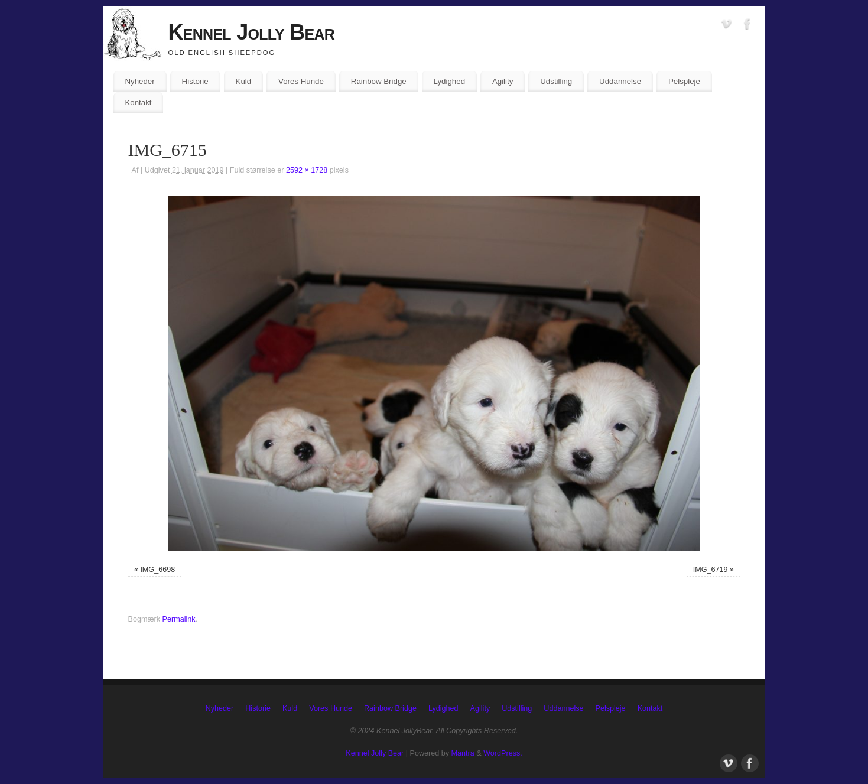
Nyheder (139, 81)
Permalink (179, 619)
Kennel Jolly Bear (251, 32)
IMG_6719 (710, 569)
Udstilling (556, 81)
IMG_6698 (157, 569)
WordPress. (502, 753)
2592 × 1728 (306, 170)
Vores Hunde (301, 81)
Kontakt (138, 102)
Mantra (462, 753)
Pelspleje (684, 81)
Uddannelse (620, 81)
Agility (502, 81)
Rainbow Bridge (379, 81)
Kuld (244, 81)
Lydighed (449, 81)
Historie (195, 81)
